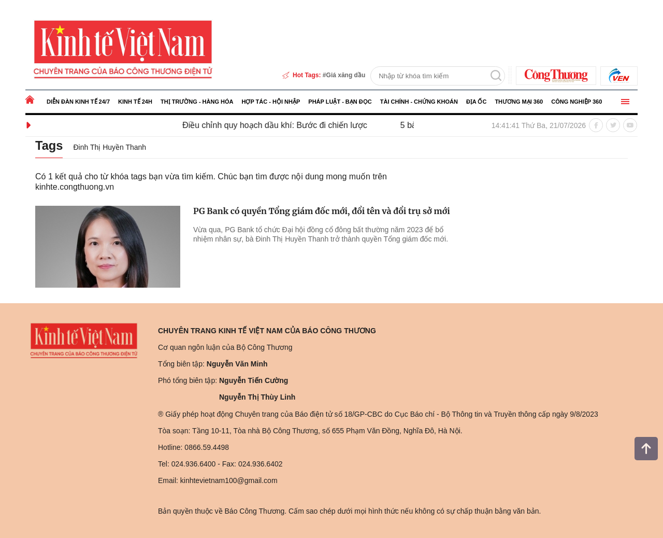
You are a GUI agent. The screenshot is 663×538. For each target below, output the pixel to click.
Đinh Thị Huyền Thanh (111, 147)
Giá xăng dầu (346, 75)
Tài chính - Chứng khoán (419, 101)
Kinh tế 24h (135, 101)
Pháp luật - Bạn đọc (339, 101)
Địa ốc (476, 101)
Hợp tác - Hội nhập (270, 101)
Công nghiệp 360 (576, 101)
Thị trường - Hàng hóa (197, 101)
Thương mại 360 (519, 101)
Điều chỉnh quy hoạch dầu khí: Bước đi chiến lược (282, 125)
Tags (50, 145)
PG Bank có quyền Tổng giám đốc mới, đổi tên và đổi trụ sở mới (321, 211)
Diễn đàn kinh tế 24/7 (78, 101)
